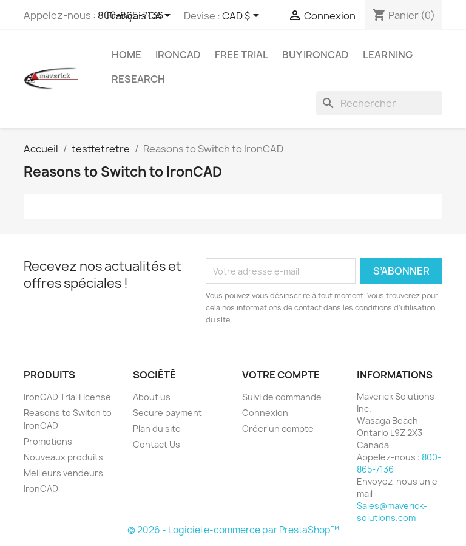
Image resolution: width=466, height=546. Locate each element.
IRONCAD (178, 54)
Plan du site (157, 428)
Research (138, 79)
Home (126, 54)
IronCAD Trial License (67, 397)
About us (152, 397)
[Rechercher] (379, 103)
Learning (388, 54)
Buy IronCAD (315, 54)
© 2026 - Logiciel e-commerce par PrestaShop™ (233, 530)
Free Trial (241, 54)
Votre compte (281, 374)
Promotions (48, 441)
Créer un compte (278, 428)
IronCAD (41, 488)
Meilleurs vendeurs (63, 473)
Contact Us (156, 444)
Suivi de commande (282, 397)
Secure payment (167, 412)
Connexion (265, 412)
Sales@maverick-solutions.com (392, 512)
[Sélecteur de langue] (141, 16)
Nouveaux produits (63, 457)
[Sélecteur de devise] (242, 16)
